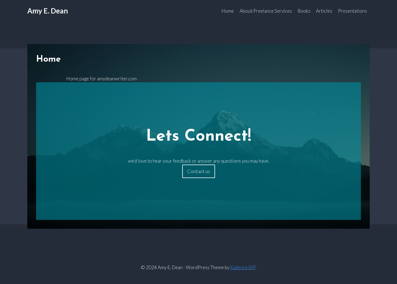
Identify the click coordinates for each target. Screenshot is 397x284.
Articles (324, 11)
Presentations (352, 11)
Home (227, 11)
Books (303, 11)
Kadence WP (243, 267)
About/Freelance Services (266, 11)
